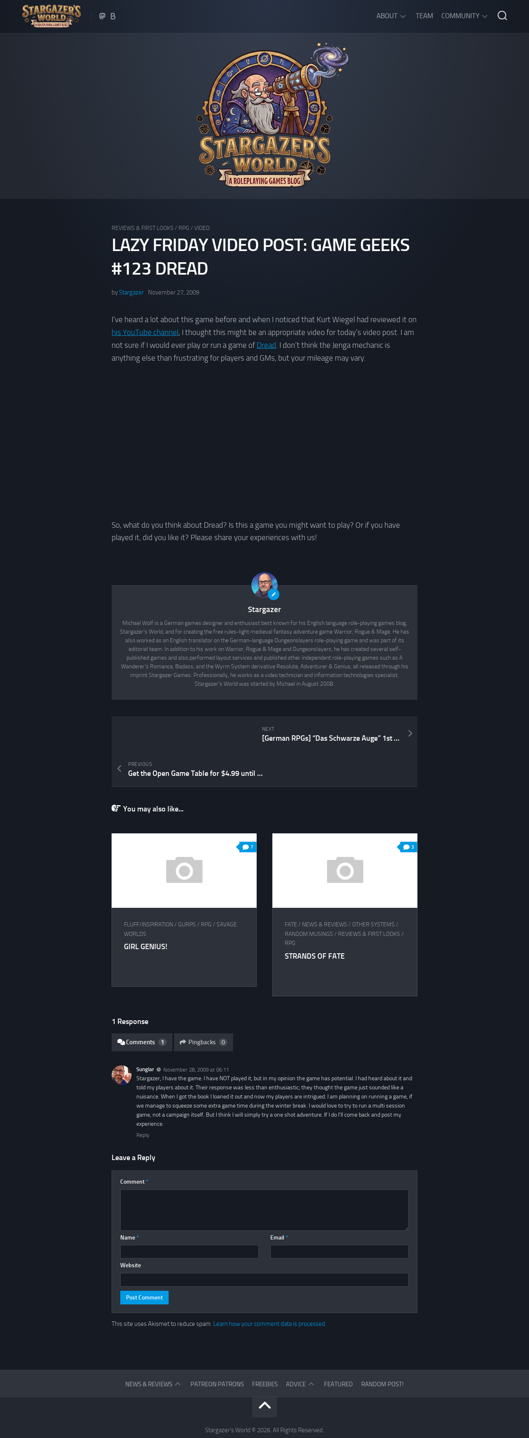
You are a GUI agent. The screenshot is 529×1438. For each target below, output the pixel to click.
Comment (134, 1146)
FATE (291, 888)
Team (424, 16)
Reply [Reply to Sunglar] (142, 1099)
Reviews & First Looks (143, 228)
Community (460, 16)
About (387, 16)
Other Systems (374, 888)
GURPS (187, 888)
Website (130, 1229)
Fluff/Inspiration (148, 888)
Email (279, 1202)
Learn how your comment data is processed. (269, 1288)
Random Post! (382, 1348)
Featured (338, 1348)
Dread (266, 344)
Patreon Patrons (217, 1348)
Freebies (265, 1348)
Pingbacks (203, 1006)
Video (202, 228)
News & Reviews (325, 888)
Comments (142, 1006)
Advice (296, 1348)
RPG (184, 228)
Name (129, 1202)
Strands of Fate (315, 920)
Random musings (309, 898)
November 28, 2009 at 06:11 (196, 1034)
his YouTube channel (145, 332)
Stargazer (131, 292)
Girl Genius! (145, 911)
